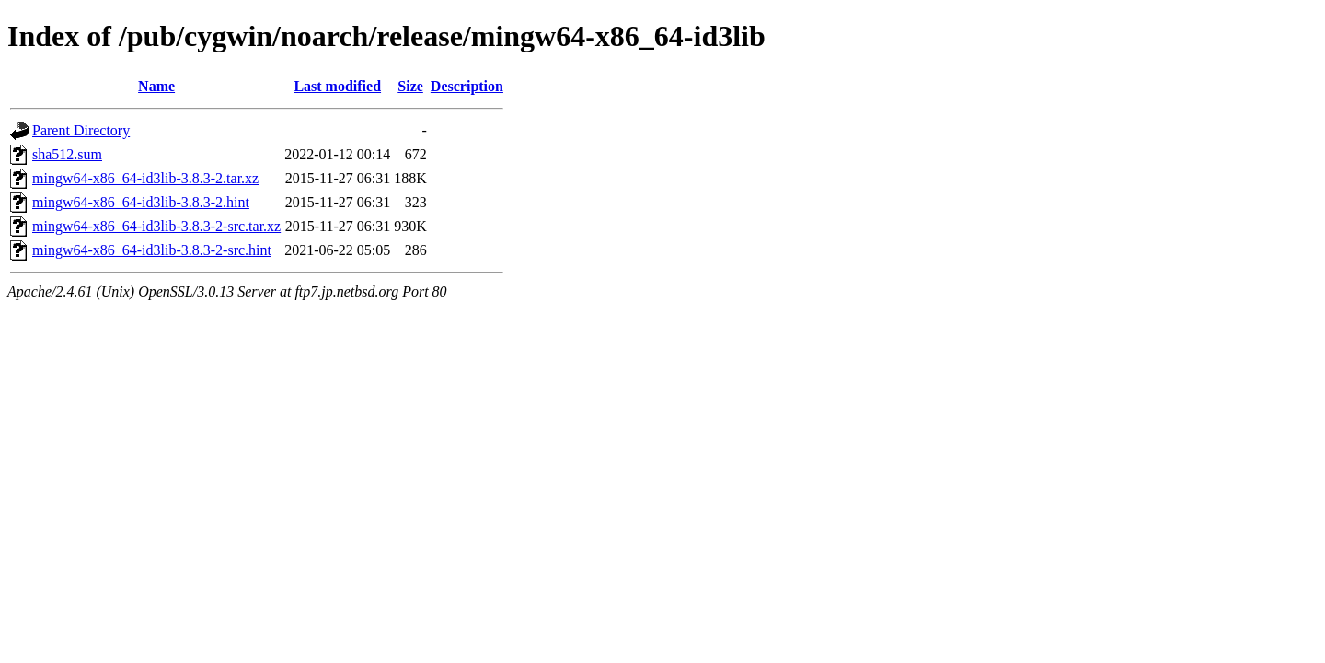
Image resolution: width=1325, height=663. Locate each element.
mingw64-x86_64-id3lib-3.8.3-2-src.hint (151, 250)
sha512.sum (67, 154)
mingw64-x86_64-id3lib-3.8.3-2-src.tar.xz (156, 226)
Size (410, 86)
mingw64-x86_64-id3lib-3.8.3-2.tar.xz (145, 178)
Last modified (337, 86)
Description (467, 86)
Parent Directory (81, 130)
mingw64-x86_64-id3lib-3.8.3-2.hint (140, 202)
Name (156, 86)
